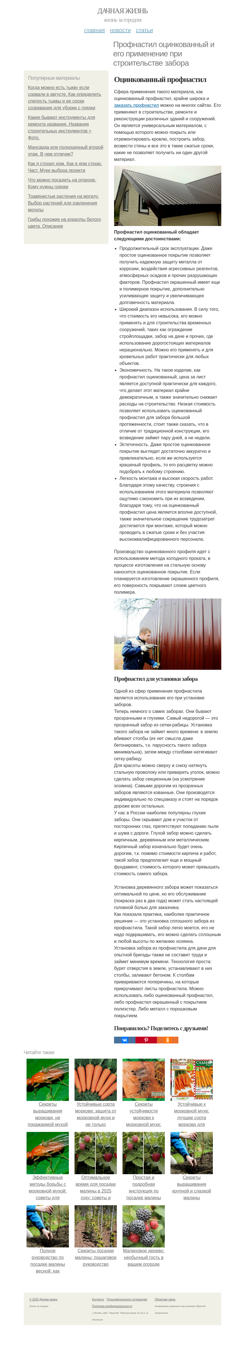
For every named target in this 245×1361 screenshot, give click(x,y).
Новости (120, 30)
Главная (94, 30)
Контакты (98, 1299)
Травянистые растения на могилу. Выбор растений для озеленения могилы (63, 203)
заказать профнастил (136, 105)
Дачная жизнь (122, 11)
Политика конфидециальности (112, 1306)
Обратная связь (165, 1299)
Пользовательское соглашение (127, 1299)
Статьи (144, 30)
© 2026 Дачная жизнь (43, 1299)
